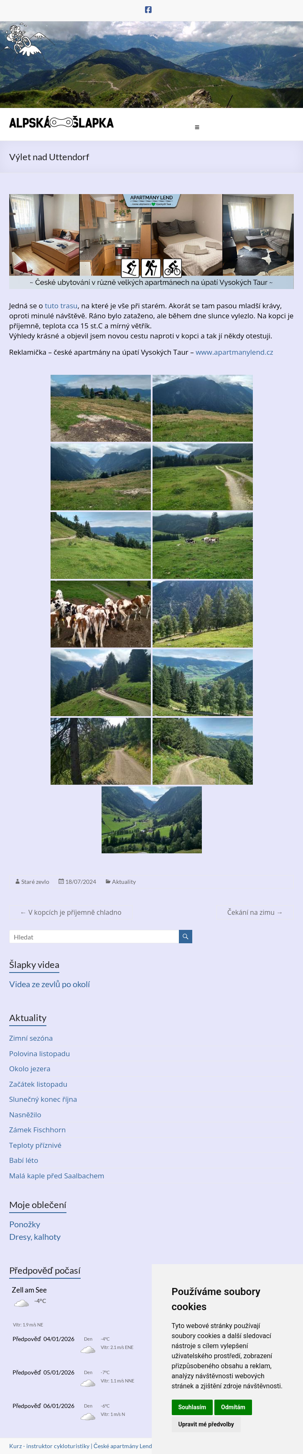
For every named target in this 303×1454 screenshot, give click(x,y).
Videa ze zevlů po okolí (49, 984)
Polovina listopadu (39, 1053)
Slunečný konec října (43, 1099)
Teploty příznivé (35, 1145)
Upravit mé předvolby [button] (206, 1424)
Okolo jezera (30, 1068)
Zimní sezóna (31, 1038)
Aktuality (124, 881)
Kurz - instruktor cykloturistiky (49, 1445)
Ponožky (24, 1224)
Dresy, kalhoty (35, 1236)
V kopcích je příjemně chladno (71, 912)
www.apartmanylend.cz (234, 352)
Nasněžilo (25, 1114)
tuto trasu (61, 305)
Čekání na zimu (255, 912)
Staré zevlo (35, 881)
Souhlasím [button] (192, 1407)
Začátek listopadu (38, 1084)
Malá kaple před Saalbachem (56, 1175)
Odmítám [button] (233, 1407)
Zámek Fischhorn (37, 1129)
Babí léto (23, 1160)
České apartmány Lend (123, 1445)
